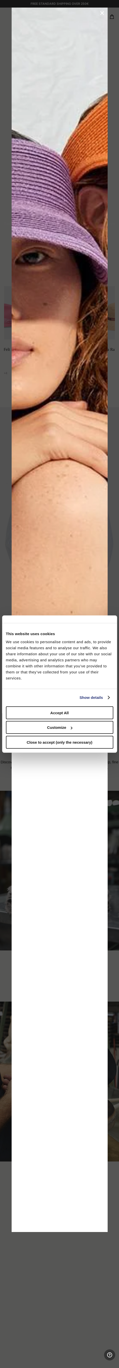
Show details (91, 697)
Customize (59, 727)
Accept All (59, 712)
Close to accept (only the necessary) (59, 742)
